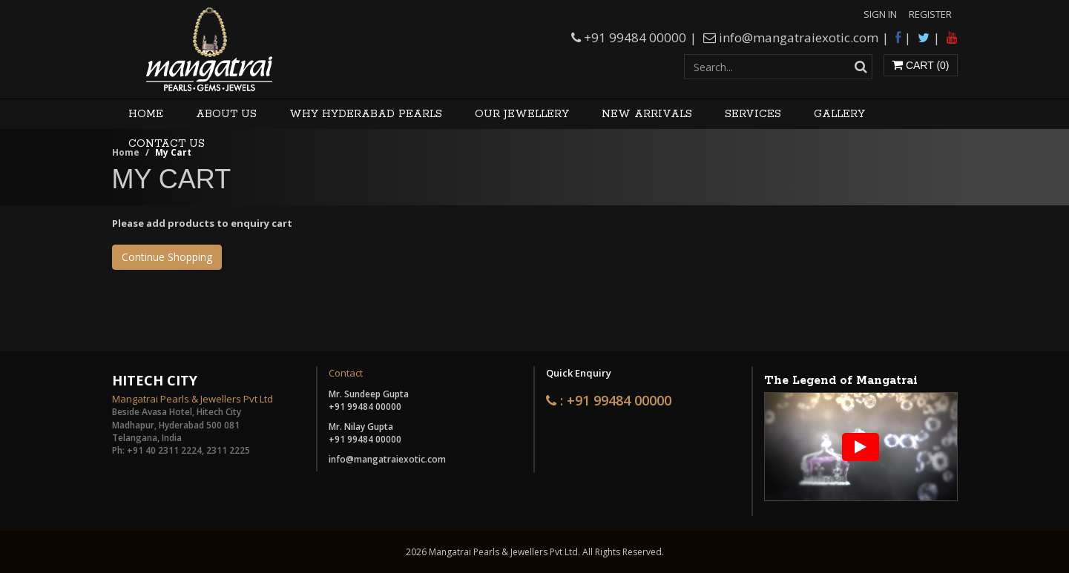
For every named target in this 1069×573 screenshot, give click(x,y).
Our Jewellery (522, 114)
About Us (226, 114)
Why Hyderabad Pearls (365, 114)
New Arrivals (647, 114)
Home (145, 114)
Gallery (839, 114)
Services (753, 114)
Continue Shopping (167, 257)
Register (930, 14)
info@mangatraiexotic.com (798, 37)
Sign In (880, 14)
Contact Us (166, 143)
